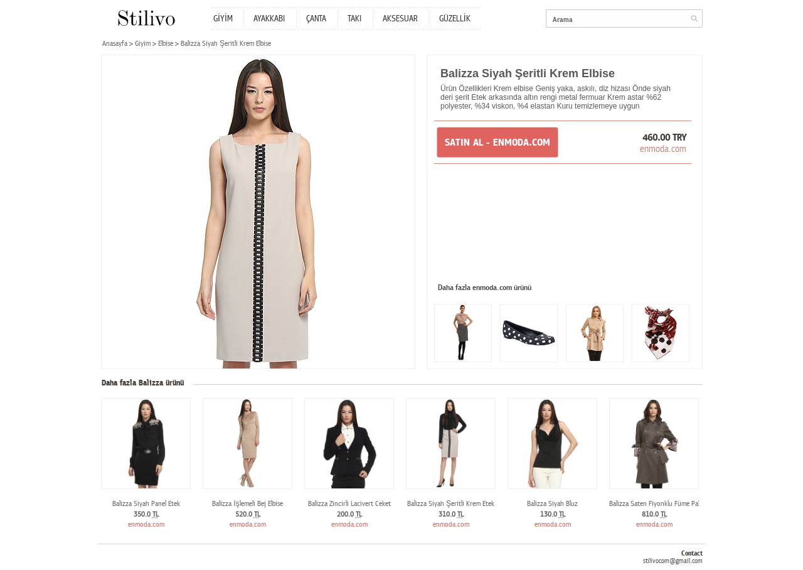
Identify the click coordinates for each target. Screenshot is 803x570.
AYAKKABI (269, 19)
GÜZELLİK (455, 19)
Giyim (143, 44)
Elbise (165, 44)
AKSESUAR (400, 19)
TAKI (354, 19)
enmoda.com (663, 148)
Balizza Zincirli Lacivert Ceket (349, 504)
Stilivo (145, 18)
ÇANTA (316, 19)
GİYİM (223, 19)
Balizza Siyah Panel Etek (146, 504)
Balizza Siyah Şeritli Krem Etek (450, 504)
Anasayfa (114, 44)
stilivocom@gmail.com (673, 561)
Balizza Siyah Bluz (552, 504)
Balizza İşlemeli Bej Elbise (247, 504)
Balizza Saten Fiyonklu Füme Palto (657, 504)
